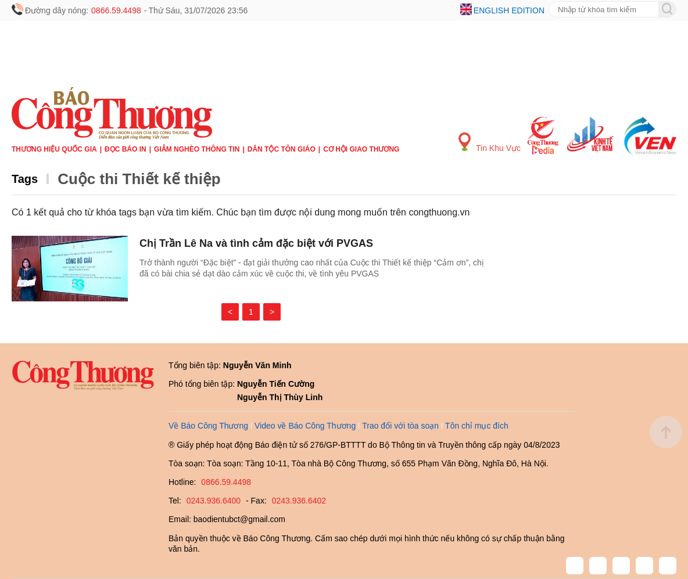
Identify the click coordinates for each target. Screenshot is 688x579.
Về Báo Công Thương (208, 425)
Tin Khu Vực (489, 142)
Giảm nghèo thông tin (196, 149)
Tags (25, 178)
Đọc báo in (125, 149)
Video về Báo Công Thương (305, 425)
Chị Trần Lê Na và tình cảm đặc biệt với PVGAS (256, 243)
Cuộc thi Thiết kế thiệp (139, 179)
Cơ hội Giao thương (361, 149)
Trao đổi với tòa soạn (400, 425)
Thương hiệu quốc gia (54, 149)
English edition (509, 10)
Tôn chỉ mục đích (476, 425)
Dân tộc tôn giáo (282, 149)
